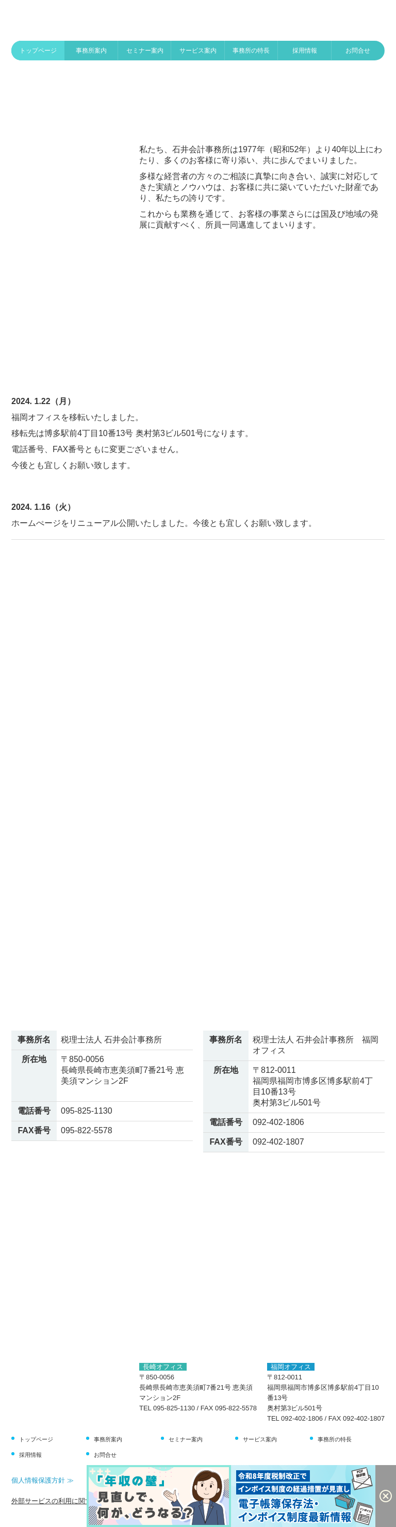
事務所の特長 (251, 50)
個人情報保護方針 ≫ (42, 1480)
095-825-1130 (86, 1110)
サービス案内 (198, 50)
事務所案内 (91, 50)
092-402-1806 (278, 1122)
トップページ (38, 50)
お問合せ (357, 50)
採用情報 (304, 50)
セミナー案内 (144, 50)
